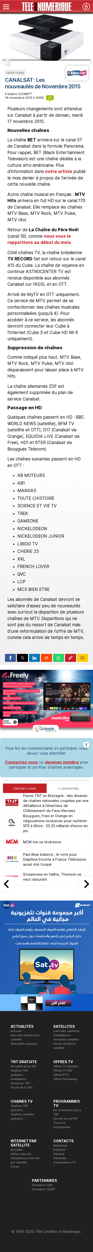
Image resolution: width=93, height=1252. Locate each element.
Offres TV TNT (62, 1070)
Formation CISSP (43, 1189)
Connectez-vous (21, 762)
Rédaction (60, 1145)
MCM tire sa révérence (42, 842)
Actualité (17, 1149)
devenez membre (62, 762)
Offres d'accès (21, 1154)
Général (58, 1154)
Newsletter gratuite (24, 1043)
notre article (58, 171)
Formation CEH (42, 1185)
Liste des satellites (66, 1031)
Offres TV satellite (65, 1066)
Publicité (59, 1149)
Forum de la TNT (22, 1087)
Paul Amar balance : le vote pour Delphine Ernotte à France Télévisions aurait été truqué (54, 859)
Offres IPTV (61, 1075)
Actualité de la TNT (23, 1066)
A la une (16, 1031)
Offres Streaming (65, 1079)
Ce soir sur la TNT (65, 1118)
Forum (15, 1166)
